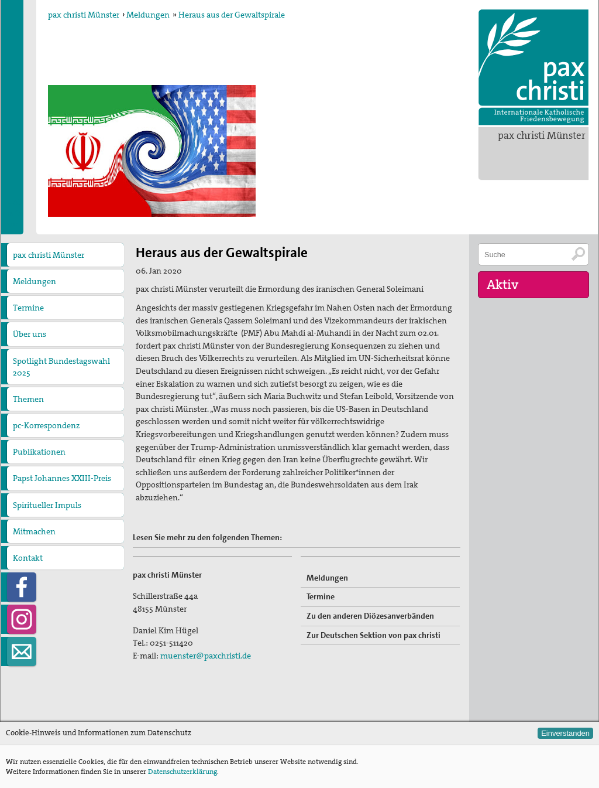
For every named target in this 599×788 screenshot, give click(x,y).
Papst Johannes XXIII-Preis (62, 478)
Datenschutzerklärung (182, 771)
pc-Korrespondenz (46, 425)
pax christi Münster (542, 135)
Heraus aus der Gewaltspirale (231, 14)
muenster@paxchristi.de (205, 655)
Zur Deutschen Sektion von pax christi (373, 635)
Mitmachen (34, 531)
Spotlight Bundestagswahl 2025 (61, 367)
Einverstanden (565, 733)
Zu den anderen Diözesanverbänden (370, 615)
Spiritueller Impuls (47, 505)
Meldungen (148, 14)
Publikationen (39, 451)
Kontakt (28, 557)
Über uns (29, 334)
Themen (28, 399)
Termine (28, 307)
